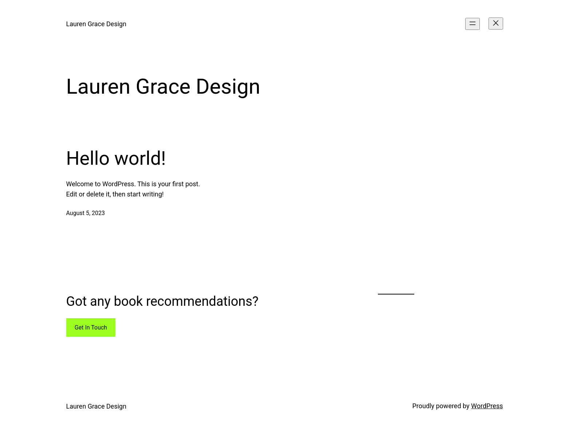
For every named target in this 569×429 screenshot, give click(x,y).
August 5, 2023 (85, 213)
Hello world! (116, 158)
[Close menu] (496, 23)
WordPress (487, 406)
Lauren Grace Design (96, 24)
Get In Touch (91, 327)
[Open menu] (472, 24)
